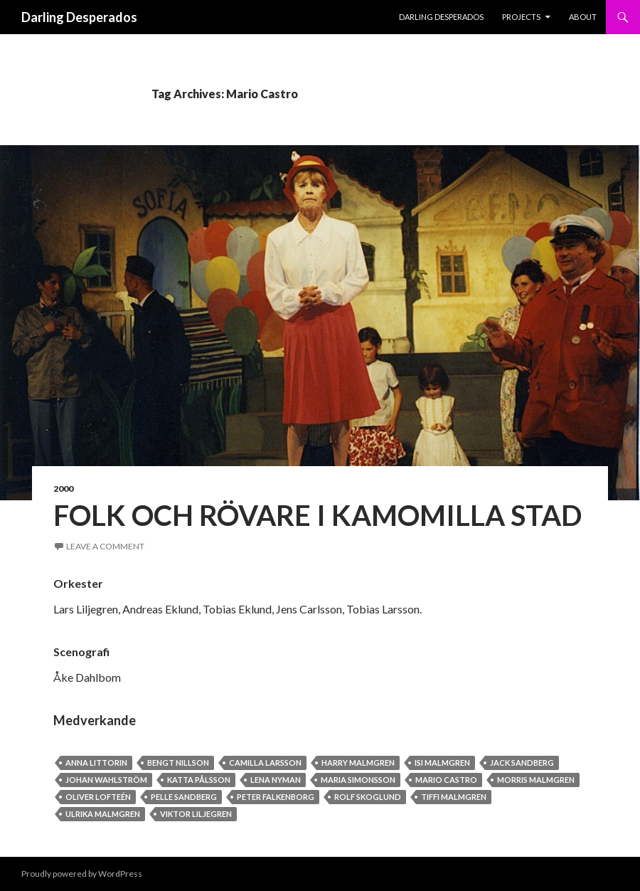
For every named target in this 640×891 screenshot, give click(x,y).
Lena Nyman (275, 779)
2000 (63, 488)
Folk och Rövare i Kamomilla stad (317, 515)
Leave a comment (105, 546)
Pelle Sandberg (184, 796)
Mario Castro (446, 779)
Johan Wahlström (106, 779)
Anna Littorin (96, 762)
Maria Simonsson (358, 779)
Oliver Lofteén (98, 796)
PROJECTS (521, 16)
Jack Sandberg (522, 762)
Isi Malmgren (442, 762)
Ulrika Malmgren (102, 813)
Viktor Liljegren (196, 813)
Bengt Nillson (178, 762)
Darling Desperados (79, 17)
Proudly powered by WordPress (81, 873)
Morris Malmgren (536, 779)
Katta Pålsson (198, 779)
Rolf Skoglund (367, 796)
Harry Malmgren (358, 762)
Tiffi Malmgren (453, 796)
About (583, 16)
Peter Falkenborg (275, 796)
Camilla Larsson (265, 762)
